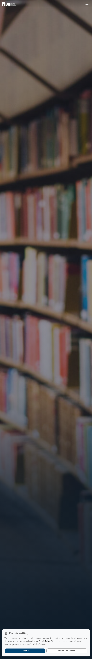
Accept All (25, 651)
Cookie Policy (44, 641)
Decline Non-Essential (66, 651)
